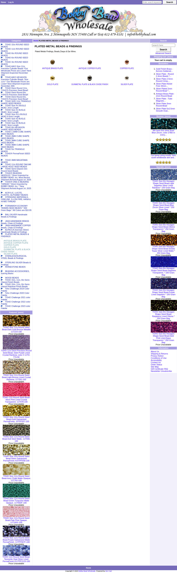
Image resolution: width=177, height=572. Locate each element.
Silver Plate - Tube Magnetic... (164, 100)
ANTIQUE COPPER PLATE (90, 67)
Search (163, 41)
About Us (155, 351)
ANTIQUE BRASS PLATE (52, 67)
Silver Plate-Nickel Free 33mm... (164, 85)
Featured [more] (16, 313)
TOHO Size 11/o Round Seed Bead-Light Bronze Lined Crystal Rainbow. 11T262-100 (16, 376)
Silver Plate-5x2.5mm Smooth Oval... (165, 110)
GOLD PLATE (52, 83)
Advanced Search (163, 53)
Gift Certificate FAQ (159, 369)
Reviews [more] (163, 116)
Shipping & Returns (159, 354)
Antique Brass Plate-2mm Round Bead (165, 95)
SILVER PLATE (127, 83)
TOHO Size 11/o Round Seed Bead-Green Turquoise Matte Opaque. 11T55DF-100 (16, 500)
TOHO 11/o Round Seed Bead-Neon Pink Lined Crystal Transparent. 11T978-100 (16, 399)
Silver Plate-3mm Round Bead (163, 104)
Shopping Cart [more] (163, 57)
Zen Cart (108, 571)
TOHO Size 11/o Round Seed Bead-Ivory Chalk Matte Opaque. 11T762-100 (16, 477)
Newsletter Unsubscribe (161, 371)
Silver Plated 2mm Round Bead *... (164, 90)
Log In (11, 2)
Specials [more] (163, 167)
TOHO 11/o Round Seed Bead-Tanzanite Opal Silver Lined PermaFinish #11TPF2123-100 (16, 558)
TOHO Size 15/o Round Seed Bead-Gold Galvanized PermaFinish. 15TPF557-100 (16, 418)
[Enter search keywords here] (152, 2)
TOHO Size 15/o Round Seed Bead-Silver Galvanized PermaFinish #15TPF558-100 (16, 457)
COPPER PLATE (127, 67)
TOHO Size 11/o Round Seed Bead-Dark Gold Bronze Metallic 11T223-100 (16, 328)
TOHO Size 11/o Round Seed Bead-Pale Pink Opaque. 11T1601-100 (16, 519)
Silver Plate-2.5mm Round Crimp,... (164, 80)
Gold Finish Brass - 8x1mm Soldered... (164, 70)
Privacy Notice (157, 356)
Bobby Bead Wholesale (86, 571)
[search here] (163, 45)
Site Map (155, 367)
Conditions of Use (158, 358)
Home (3, 2)
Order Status (156, 364)
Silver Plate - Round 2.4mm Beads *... (165, 75)
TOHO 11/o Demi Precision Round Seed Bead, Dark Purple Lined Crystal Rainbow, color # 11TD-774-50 (16, 353)
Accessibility (156, 360)
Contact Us (156, 362)
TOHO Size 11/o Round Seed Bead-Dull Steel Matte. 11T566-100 (16, 438)
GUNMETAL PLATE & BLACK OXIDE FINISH (89, 83)
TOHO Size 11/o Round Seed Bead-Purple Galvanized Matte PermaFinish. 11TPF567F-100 (16, 539)
